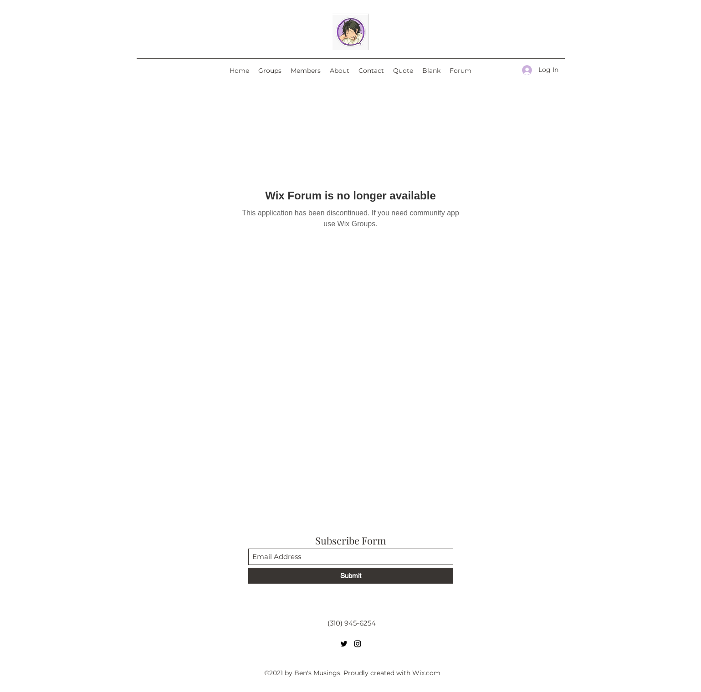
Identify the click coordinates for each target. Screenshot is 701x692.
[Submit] (350, 576)
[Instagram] (357, 643)
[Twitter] (343, 643)
